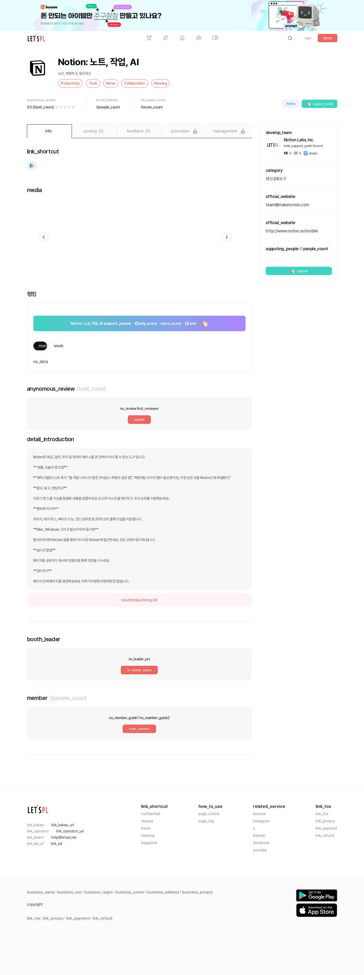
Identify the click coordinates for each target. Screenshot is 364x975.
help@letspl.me (64, 837)
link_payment (326, 828)
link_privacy (325, 821)
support (299, 271)
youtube (260, 850)
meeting (147, 835)
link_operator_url (70, 831)
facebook (261, 843)
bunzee (259, 814)
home (145, 828)
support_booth (319, 103)
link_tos (322, 814)
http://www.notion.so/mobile (292, 230)
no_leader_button (139, 670)
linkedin (259, 835)
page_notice (208, 814)
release (147, 821)
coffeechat (150, 814)
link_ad (56, 843)
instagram (261, 821)
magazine (149, 843)
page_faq (206, 821)
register (139, 420)
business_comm (130, 892)
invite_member (139, 729)
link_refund (325, 835)
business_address (163, 892)
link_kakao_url (62, 825)
